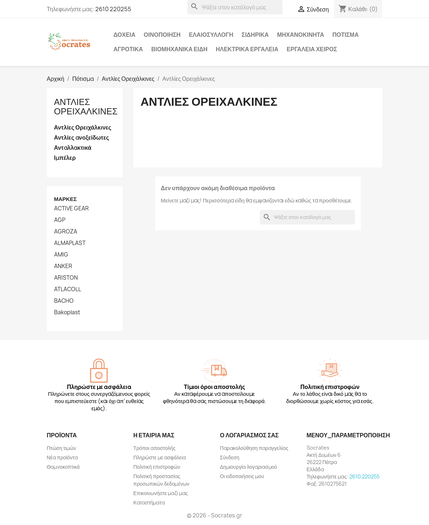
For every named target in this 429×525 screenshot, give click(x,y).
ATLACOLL (67, 289)
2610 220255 (113, 9)
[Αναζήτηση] (235, 7)
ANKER (63, 266)
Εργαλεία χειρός (312, 49)
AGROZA (65, 231)
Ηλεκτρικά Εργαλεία (247, 49)
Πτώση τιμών (61, 448)
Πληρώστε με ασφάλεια (159, 457)
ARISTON (66, 277)
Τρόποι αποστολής (154, 448)
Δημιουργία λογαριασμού (248, 466)
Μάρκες (65, 199)
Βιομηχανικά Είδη (179, 49)
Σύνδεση (230, 457)
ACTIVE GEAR (71, 208)
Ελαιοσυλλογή (211, 35)
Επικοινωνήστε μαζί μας (160, 493)
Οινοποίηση (162, 35)
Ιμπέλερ (65, 158)
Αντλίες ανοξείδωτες (81, 137)
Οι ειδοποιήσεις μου (242, 476)
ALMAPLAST (70, 243)
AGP (59, 220)
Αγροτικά (128, 49)
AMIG (61, 254)
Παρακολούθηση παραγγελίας (254, 448)
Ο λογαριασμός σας (249, 435)
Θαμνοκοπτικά (63, 466)
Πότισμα (345, 35)
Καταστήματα (149, 502)
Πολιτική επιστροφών (156, 466)
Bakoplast (67, 312)
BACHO (64, 301)
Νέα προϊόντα (62, 457)
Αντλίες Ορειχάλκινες (86, 106)
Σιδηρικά (255, 35)
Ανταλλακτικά (73, 148)
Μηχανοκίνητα (300, 35)
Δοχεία (125, 35)
